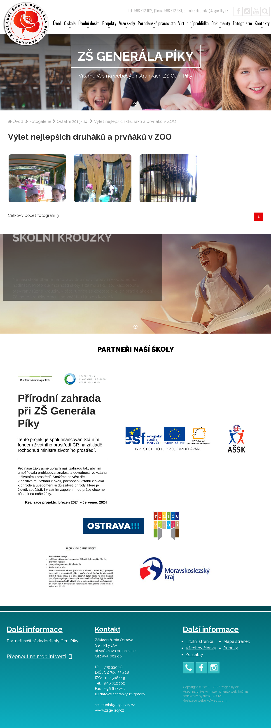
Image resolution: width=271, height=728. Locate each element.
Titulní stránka (199, 641)
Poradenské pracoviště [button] (156, 24)
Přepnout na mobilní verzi (39, 656)
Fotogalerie (242, 24)
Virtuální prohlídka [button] (193, 24)
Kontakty (194, 654)
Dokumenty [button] (220, 24)
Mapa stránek (236, 641)
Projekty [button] (109, 24)
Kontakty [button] (262, 24)
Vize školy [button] (127, 24)
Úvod (57, 24)
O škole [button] (70, 24)
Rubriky (230, 648)
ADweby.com (217, 700)
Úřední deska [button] (89, 24)
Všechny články (201, 648)
